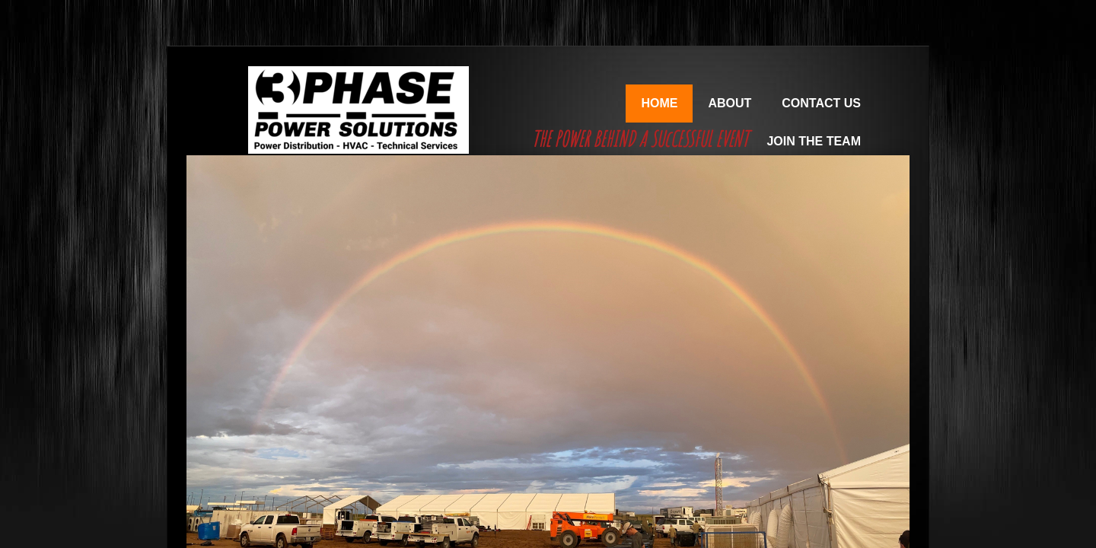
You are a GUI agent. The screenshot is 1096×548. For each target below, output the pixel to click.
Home (659, 103)
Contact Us (821, 103)
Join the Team (813, 141)
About (729, 103)
